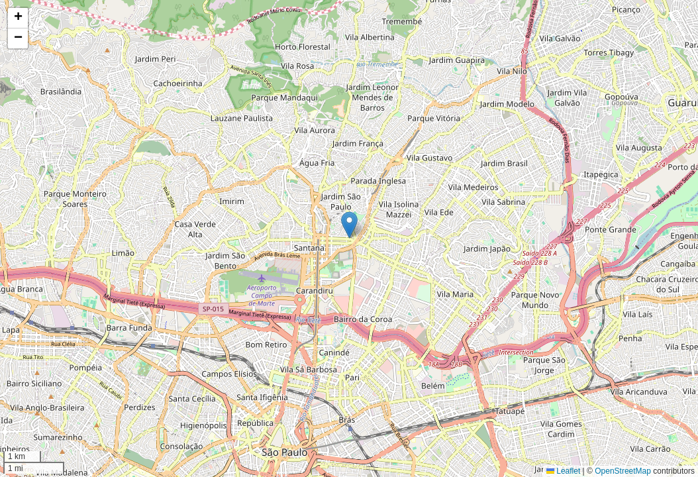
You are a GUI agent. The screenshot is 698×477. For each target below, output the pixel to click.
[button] (349, 224)
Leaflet (563, 471)
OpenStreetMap (623, 471)
